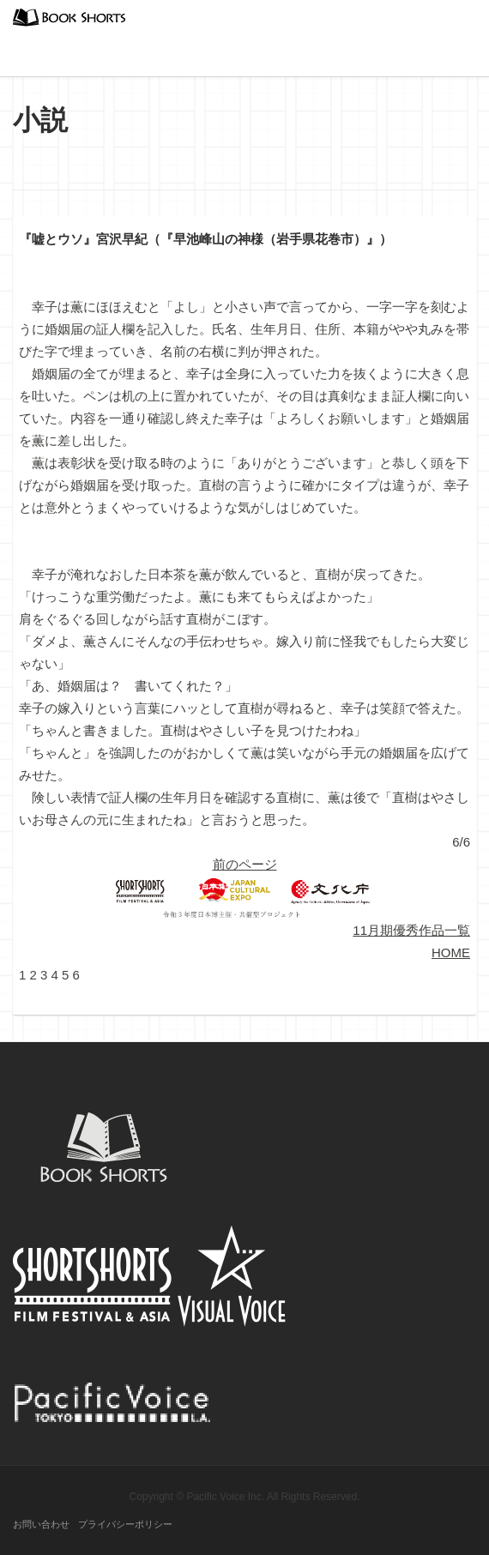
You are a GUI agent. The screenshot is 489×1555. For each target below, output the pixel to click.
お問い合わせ (41, 1524)
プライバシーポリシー (125, 1524)
